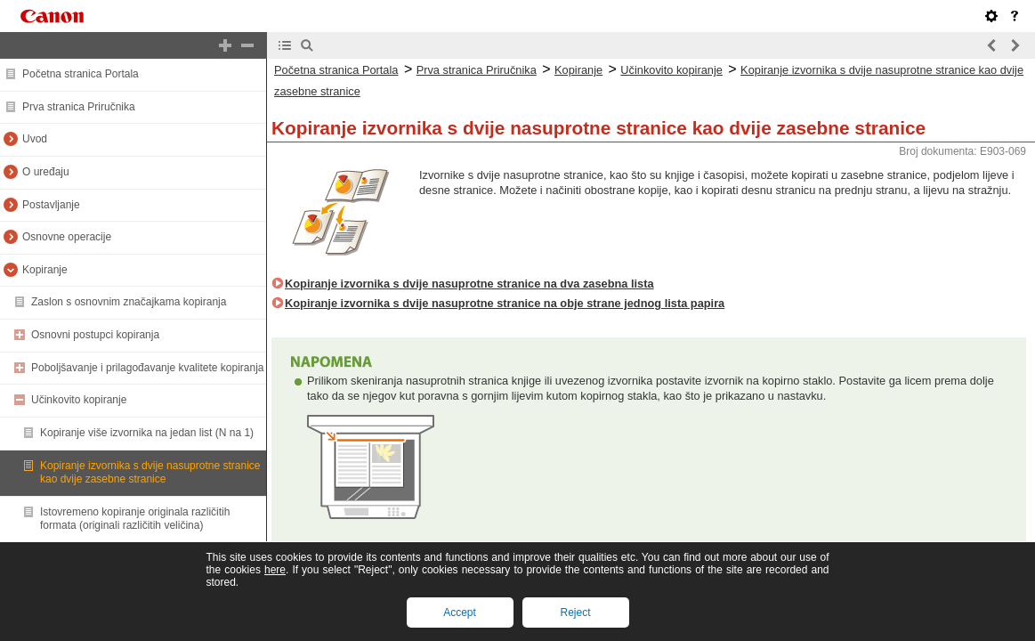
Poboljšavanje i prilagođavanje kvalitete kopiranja (147, 367)
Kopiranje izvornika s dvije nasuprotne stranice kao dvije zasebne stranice (150, 472)
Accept (459, 612)
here (275, 570)
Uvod (34, 139)
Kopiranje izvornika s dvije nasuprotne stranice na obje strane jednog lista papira (504, 303)
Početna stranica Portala (80, 74)
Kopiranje (45, 270)
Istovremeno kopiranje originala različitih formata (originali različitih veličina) (135, 519)
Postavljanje (51, 205)
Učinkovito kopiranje (78, 400)
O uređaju (45, 172)
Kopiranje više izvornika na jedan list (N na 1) (147, 432)
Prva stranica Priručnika (78, 107)
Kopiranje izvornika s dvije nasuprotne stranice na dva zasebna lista (469, 283)
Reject (575, 612)
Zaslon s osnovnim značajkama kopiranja (128, 302)
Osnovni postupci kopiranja (95, 335)
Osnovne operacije (66, 237)
